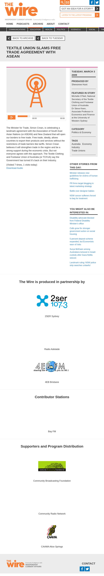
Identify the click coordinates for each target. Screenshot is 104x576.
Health (48, 29)
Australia (76, 144)
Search (62, 2)
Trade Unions (78, 150)
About (51, 24)
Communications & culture (17, 29)
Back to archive (21, 38)
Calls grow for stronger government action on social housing (82, 231)
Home (9, 24)
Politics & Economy (61, 29)
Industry (76, 147)
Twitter (97, 2)
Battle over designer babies (82, 191)
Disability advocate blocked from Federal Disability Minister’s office (82, 221)
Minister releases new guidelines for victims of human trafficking (84, 176)
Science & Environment (77, 29)
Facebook (91, 2)
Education (35, 29)
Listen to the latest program (79, 15)
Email (67, 2)
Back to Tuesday (50, 38)
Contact (63, 24)
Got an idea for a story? (80, 9)
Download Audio (14, 168)
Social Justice (92, 29)
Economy (87, 144)
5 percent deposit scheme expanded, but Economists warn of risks (82, 242)
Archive (38, 24)
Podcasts (23, 24)
